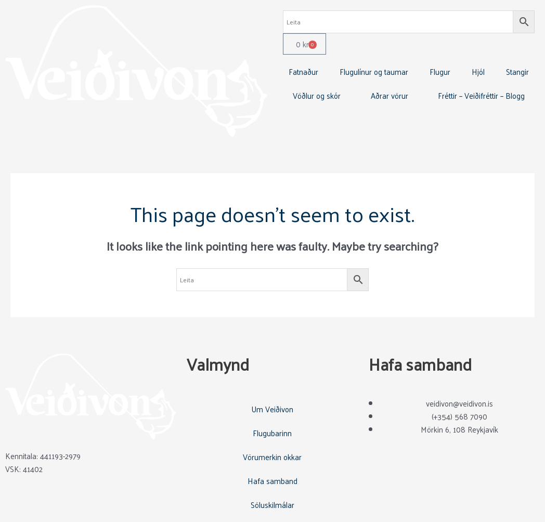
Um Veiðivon (272, 409)
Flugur (440, 71)
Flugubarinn (272, 433)
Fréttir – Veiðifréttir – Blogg (481, 95)
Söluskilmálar (272, 505)
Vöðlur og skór (317, 95)
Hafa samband (272, 481)
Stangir (517, 71)
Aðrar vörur (389, 95)
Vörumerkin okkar (272, 457)
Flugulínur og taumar (374, 71)
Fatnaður (303, 71)
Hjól (478, 71)
